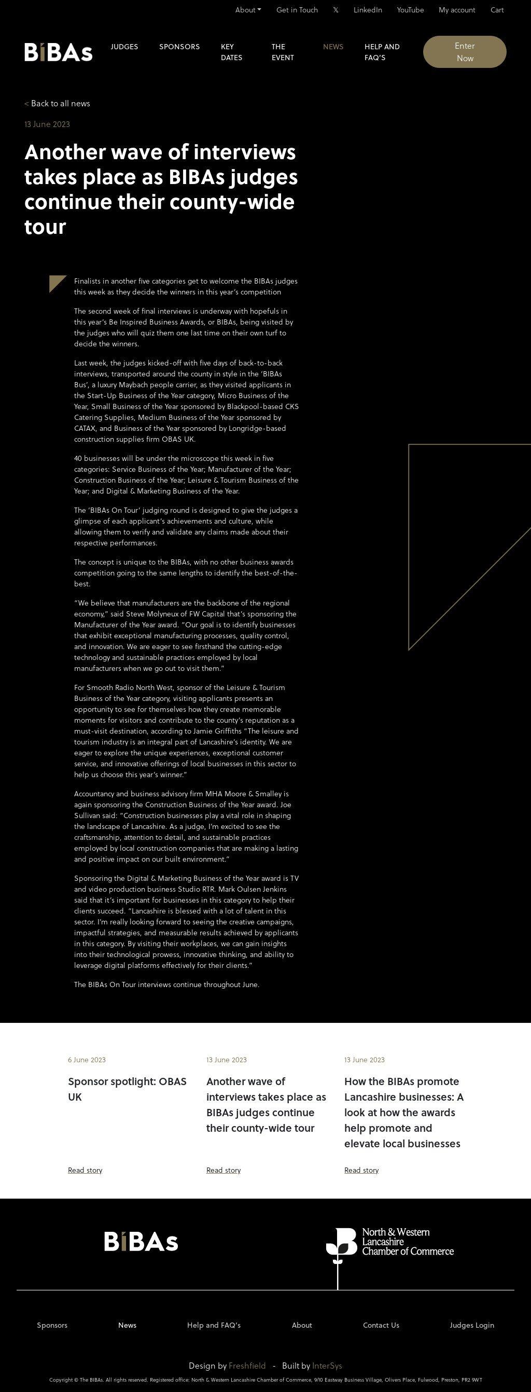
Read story (85, 1169)
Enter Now (465, 51)
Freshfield (247, 1365)
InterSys (327, 1365)
